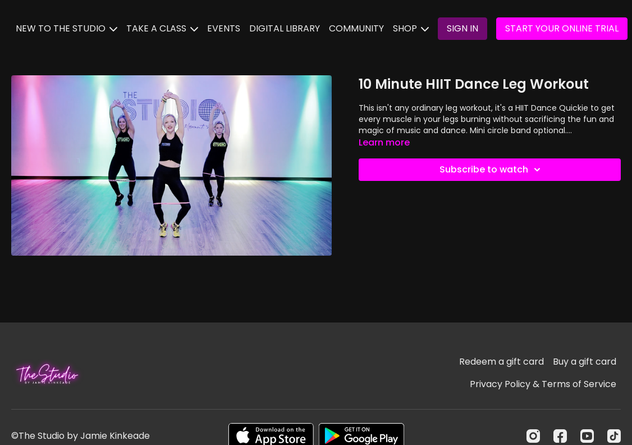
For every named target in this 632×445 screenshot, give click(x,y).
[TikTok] (614, 436)
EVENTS (223, 28)
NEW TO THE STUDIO (66, 28)
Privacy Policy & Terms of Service (543, 384)
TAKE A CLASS (162, 28)
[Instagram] (533, 436)
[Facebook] (560, 436)
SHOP (411, 28)
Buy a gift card (584, 361)
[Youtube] (587, 436)
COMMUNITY (356, 28)
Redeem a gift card (501, 361)
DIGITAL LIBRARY (284, 28)
